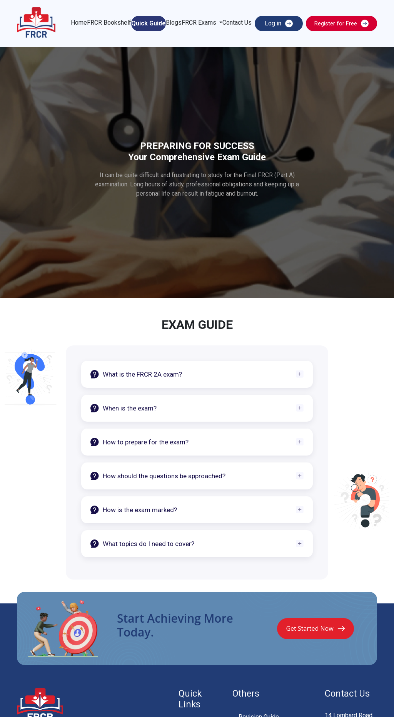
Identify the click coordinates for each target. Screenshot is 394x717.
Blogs (174, 22)
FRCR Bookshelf (109, 22)
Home (79, 22)
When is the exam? (123, 408)
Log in (279, 23)
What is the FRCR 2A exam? (136, 374)
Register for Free (341, 23)
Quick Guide (148, 23)
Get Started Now (315, 628)
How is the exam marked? (133, 510)
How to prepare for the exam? (139, 442)
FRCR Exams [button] (200, 22)
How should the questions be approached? (157, 476)
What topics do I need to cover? (142, 543)
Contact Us (237, 22)
